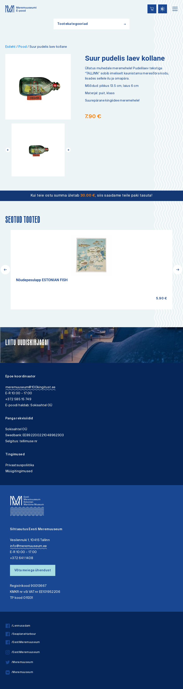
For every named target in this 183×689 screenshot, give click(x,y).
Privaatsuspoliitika (20, 465)
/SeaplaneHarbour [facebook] (21, 634)
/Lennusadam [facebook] (18, 626)
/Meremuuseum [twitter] (19, 662)
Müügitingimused (19, 471)
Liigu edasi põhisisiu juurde (5, 0)
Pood (22, 47)
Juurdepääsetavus (7, 0)
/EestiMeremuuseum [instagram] (23, 652)
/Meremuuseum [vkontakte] (19, 672)
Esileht (10, 47)
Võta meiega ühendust (32, 571)
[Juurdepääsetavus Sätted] (162, 8)
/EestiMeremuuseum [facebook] (23, 642)
